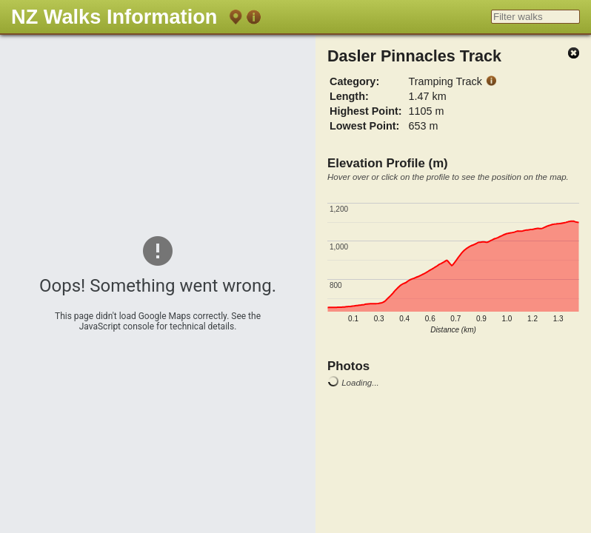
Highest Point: (366, 111)
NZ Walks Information (114, 16)
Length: (349, 96)
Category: (354, 81)
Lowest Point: (364, 126)
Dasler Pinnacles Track (414, 56)
